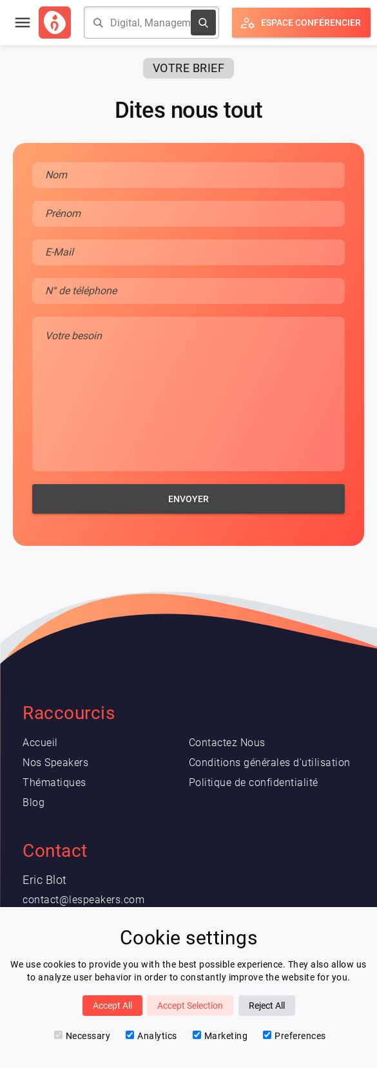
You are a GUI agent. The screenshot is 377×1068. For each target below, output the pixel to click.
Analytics (151, 1036)
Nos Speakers (55, 762)
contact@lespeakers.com (83, 900)
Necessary (82, 1036)
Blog (33, 802)
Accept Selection (190, 1005)
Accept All (112, 1005)
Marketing (220, 1036)
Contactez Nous (227, 742)
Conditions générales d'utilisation (270, 762)
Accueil (40, 742)
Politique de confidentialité (253, 782)
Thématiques (54, 782)
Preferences (294, 1036)
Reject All (267, 1005)
